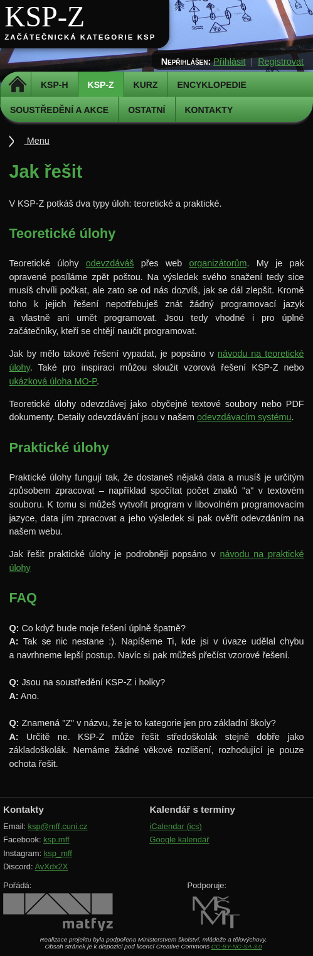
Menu (37, 141)
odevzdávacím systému (244, 417)
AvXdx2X (51, 866)
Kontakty (209, 110)
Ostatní (146, 110)
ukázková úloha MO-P (53, 381)
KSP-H (54, 85)
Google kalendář (179, 839)
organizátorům (218, 263)
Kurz (146, 85)
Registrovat (281, 62)
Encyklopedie (211, 85)
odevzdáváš (110, 263)
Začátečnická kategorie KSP (80, 37)
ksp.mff (56, 839)
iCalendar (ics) (175, 826)
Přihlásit (229, 62)
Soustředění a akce (59, 110)
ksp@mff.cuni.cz (58, 826)
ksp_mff (58, 853)
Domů (17, 85)
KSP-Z (44, 17)
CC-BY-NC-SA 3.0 (236, 946)
